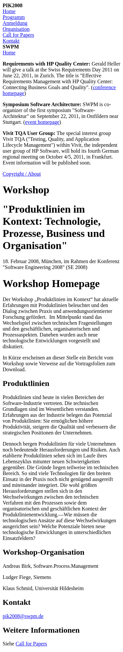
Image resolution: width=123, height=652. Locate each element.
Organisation (16, 29)
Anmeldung (15, 23)
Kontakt (11, 41)
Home (9, 11)
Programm (14, 17)
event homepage (42, 122)
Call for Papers (18, 35)
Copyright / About (22, 174)
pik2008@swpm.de (23, 616)
